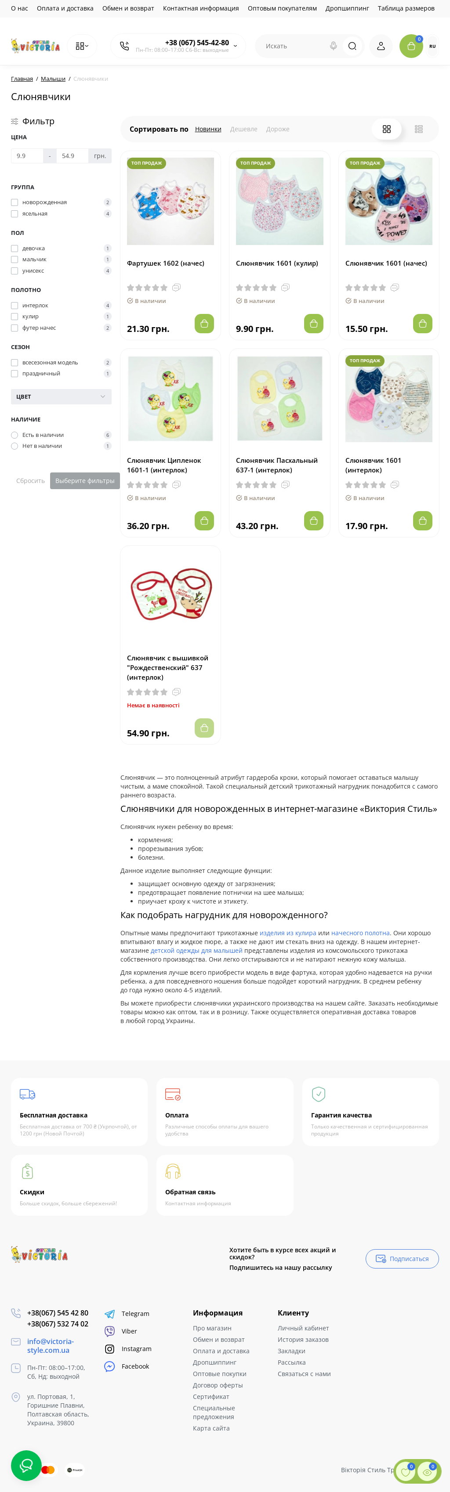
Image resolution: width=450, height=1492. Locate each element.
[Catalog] (82, 46)
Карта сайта (211, 1428)
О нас (19, 8)
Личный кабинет (303, 1328)
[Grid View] (387, 129)
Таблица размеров (406, 8)
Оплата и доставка (65, 8)
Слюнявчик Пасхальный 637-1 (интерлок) (277, 465)
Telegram (126, 1313)
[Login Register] (381, 46)
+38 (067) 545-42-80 (197, 42)
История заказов (303, 1339)
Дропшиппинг (347, 8)
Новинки (208, 129)
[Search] (333, 46)
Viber (120, 1331)
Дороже (278, 129)
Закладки (291, 1351)
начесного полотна (360, 933)
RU (432, 46)
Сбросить (30, 480)
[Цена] (27, 155)
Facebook (126, 1366)
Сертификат (211, 1396)
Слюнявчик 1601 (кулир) (277, 263)
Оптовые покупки (220, 1373)
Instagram (128, 1349)
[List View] (419, 129)
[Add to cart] (204, 323)
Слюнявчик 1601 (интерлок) (373, 465)
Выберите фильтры (85, 480)
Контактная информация (201, 8)
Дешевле (244, 129)
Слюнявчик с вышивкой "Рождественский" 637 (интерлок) (167, 667)
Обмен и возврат (128, 8)
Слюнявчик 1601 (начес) (386, 263)
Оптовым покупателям (282, 8)
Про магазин (212, 1328)
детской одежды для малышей (197, 950)
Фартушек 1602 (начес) (165, 263)
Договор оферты (218, 1385)
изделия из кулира (288, 933)
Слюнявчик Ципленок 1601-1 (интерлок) (164, 465)
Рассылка (292, 1362)
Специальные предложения (214, 1412)
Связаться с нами (304, 1373)
